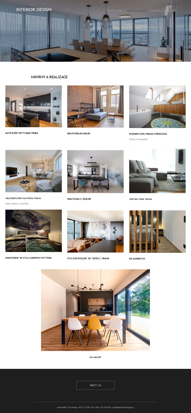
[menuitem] (110, 10)
